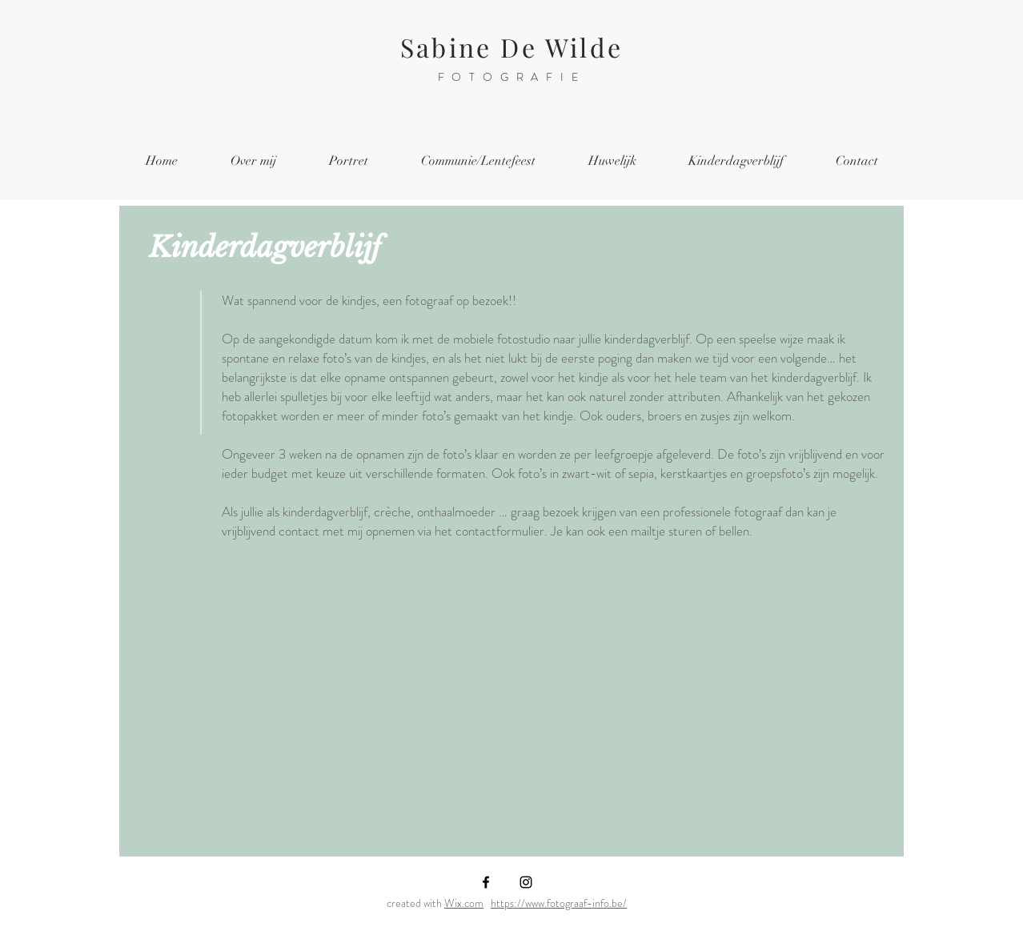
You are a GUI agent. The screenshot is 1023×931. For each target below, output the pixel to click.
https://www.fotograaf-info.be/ (559, 903)
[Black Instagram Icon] (526, 882)
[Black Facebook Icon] (486, 882)
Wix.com (463, 903)
